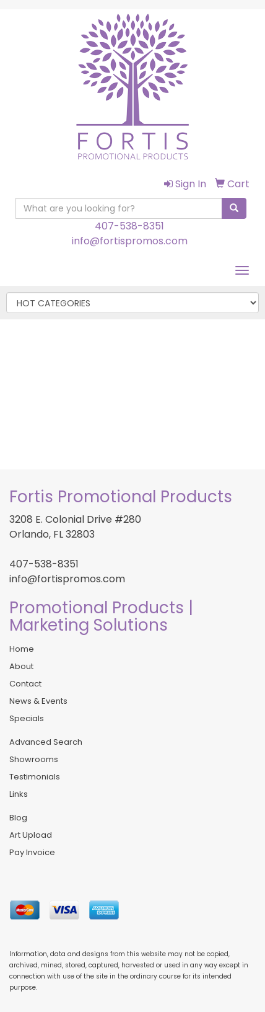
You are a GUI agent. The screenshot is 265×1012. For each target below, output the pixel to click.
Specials (26, 718)
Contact (25, 684)
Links (18, 794)
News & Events (38, 701)
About (21, 666)
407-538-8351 (129, 226)
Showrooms (33, 759)
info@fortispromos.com (130, 241)
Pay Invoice (32, 852)
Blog (18, 817)
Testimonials (34, 777)
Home (21, 649)
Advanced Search (45, 742)
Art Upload (30, 835)
